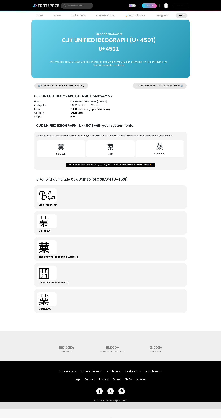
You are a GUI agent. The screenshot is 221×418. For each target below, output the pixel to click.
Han (72, 116)
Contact (89, 388)
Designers (162, 15)
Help (77, 388)
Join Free (181, 5)
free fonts (66, 361)
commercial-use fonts (112, 361)
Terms (116, 388)
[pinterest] (121, 400)
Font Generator (105, 15)
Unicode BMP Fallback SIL (54, 289)
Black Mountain (49, 207)
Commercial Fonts (92, 380)
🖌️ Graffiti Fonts (135, 15)
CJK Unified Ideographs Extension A (90, 109)
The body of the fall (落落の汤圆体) (59, 262)
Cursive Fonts (133, 380)
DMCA (128, 388)
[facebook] (99, 400)
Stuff (182, 15)
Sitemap (141, 388)
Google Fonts (153, 380)
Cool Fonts (113, 380)
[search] (77, 6)
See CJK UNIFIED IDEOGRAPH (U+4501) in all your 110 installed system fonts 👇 (110, 165)
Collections (79, 15)
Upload (149, 5)
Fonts (39, 15)
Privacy (103, 388)
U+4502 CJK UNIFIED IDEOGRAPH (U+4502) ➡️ (160, 86)
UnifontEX (45, 234)
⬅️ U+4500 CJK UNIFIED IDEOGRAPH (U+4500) (61, 86)
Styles (57, 15)
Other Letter (77, 112)
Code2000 (46, 317)
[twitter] (110, 400)
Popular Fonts (67, 380)
